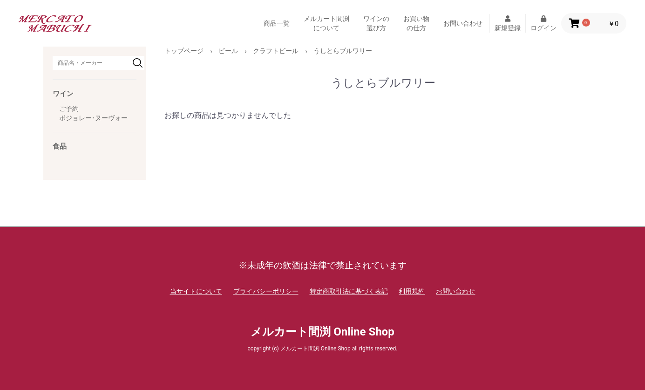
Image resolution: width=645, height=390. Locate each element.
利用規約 (412, 291)
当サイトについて (196, 291)
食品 (60, 146)
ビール (228, 51)
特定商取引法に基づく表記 (349, 291)
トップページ (184, 51)
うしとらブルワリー (342, 51)
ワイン (63, 93)
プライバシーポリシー (266, 291)
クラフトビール (276, 51)
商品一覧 (277, 23)
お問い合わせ (462, 23)
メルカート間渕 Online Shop (322, 331)
